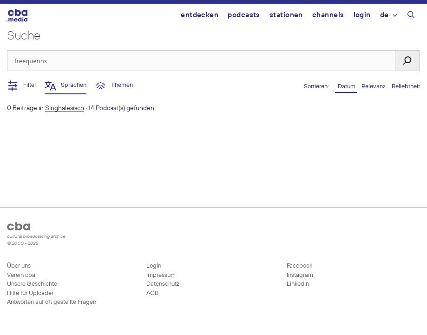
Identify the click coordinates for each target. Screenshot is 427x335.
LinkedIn (297, 284)
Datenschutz (162, 284)
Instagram (299, 275)
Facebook (298, 266)
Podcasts (244, 15)
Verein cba (21, 275)
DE (388, 15)
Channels (328, 15)
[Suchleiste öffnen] (411, 16)
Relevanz (374, 87)
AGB (152, 293)
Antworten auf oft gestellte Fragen (51, 302)
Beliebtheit (406, 87)
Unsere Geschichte (32, 284)
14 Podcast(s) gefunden (121, 108)
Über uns (19, 266)
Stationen (286, 15)
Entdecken (199, 15)
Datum (346, 87)
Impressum (161, 275)
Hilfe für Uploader (30, 293)
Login (362, 15)
